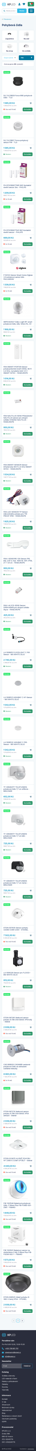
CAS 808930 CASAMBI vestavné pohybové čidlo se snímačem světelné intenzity (16, 1067)
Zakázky (5, 1384)
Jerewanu (31, 1449)
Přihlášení (19, 4)
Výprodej (5, 1390)
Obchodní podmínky (9, 1419)
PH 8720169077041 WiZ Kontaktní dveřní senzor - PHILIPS (17, 231)
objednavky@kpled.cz (13, 1352)
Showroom (6, 1405)
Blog (3, 1413)
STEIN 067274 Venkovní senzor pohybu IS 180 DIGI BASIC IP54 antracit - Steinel (16, 1113)
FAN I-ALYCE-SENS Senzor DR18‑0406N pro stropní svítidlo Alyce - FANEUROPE (16, 607)
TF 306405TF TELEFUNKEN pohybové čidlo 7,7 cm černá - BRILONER (15, 883)
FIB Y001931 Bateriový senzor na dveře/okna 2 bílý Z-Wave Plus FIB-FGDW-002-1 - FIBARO (17, 1252)
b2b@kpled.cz (10, 1356)
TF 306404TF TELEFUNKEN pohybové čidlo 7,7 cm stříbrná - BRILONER (16, 789)
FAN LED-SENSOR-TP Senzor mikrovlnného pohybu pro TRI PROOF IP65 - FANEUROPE (15, 514)
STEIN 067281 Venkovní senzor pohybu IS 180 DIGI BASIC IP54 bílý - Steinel (17, 1020)
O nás (4, 1402)
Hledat (21, 11)
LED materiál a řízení (9, 1379)
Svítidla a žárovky (8, 1376)
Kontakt (4, 1399)
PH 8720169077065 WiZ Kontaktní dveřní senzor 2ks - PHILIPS (17, 186)
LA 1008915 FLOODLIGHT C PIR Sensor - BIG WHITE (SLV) (16, 653)
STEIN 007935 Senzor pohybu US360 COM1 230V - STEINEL (15, 929)
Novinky (5, 1387)
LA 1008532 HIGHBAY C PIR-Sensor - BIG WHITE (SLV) (15, 743)
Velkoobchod (7, 1410)
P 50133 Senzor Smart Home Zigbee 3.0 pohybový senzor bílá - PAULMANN (18, 277)
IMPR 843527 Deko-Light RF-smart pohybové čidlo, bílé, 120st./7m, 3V (17, 323)
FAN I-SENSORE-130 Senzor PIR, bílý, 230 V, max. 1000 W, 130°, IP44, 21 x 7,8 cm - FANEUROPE (17, 561)
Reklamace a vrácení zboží (12, 1416)
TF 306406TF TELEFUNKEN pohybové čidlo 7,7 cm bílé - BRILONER (15, 836)
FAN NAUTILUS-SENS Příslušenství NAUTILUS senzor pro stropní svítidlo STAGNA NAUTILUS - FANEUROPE (17, 419)
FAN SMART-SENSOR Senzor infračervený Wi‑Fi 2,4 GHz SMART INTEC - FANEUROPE (17, 467)
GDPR (4, 1422)
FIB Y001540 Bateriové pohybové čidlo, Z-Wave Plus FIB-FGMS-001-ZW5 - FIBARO (17, 1205)
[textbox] (9, 11)
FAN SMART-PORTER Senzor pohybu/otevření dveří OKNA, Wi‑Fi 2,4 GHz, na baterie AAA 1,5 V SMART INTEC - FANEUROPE (17, 370)
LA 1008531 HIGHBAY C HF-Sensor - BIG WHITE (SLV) (17, 698)
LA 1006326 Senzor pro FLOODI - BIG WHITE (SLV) (17, 974)
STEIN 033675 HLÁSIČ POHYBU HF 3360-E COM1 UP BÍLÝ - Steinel (17, 1159)
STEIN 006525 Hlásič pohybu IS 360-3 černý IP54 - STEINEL (16, 1298)
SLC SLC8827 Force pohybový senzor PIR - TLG (15, 141)
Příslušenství (7, 19)
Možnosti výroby (8, 1407)
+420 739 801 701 (11, 1348)
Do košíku (27, 109)
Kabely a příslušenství (10, 1381)
